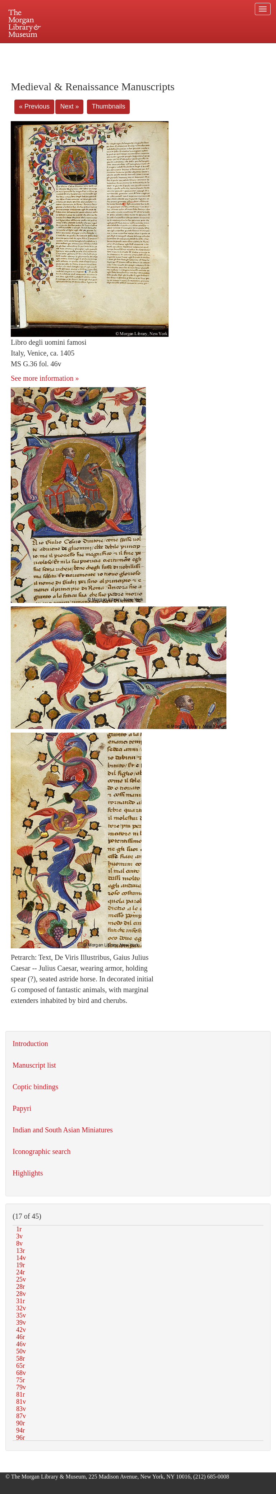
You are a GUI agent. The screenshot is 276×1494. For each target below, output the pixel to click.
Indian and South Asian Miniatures (63, 1130)
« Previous (34, 106)
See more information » (45, 378)
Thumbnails (108, 106)
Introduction (30, 1044)
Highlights (28, 1173)
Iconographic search (42, 1151)
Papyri (22, 1108)
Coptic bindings (35, 1087)
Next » (69, 106)
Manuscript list (34, 1065)
